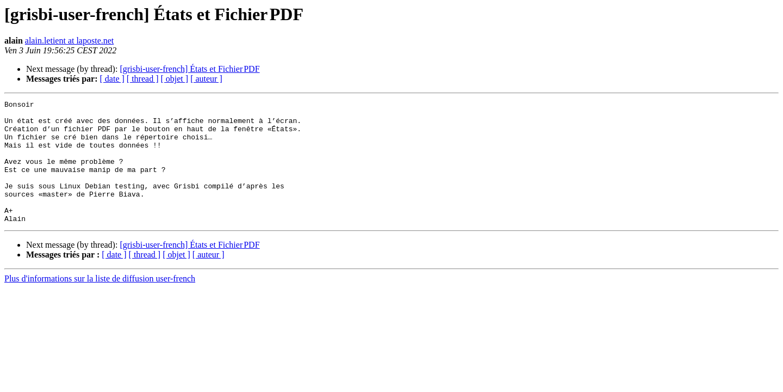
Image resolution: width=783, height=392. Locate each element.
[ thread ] (143, 78)
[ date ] (112, 78)
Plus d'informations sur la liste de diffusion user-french (99, 303)
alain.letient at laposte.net (69, 40)
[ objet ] (174, 78)
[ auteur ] (206, 78)
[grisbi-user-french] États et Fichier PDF (189, 69)
